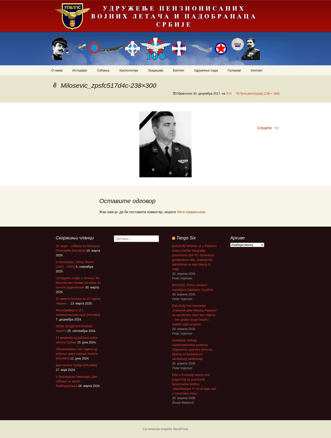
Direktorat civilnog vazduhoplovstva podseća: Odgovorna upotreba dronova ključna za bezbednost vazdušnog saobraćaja (192, 350)
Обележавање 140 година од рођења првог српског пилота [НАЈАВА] (77, 353)
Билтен (178, 70)
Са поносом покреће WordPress (165, 429)
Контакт (257, 70)
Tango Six (186, 237)
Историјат (79, 70)
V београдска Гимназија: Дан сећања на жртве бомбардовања (76, 381)
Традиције (155, 70)
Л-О (229, 93)
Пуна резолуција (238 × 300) (259, 93)
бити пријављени (191, 212)
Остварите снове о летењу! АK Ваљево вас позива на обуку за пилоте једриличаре (78, 282)
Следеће (268, 128)
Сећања (103, 70)
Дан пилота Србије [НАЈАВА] (76, 365)
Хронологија (128, 70)
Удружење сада (206, 70)
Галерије (234, 70)
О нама (57, 70)
